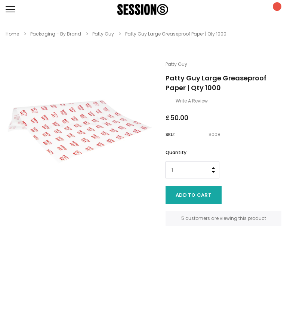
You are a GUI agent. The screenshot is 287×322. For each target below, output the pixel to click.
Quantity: (177, 152)
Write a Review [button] (192, 101)
